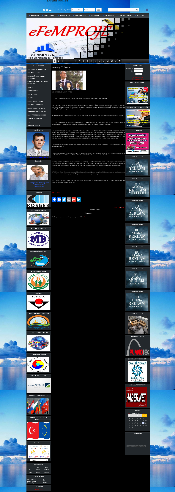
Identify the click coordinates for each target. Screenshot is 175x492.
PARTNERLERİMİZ (34, 125)
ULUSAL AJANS (33, 91)
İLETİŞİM (140, 15)
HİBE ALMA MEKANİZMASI (37, 69)
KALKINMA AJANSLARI (35, 101)
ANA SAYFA (56, 193)
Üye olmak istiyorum (138, 79)
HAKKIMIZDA (49, 15)
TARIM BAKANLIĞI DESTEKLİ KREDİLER (38, 83)
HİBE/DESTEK (65, 15)
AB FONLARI (32, 97)
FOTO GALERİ (110, 15)
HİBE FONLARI (33, 94)
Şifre (132, 71)
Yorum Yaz (116, 207)
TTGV (29, 122)
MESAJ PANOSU (126, 15)
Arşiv (122, 207)
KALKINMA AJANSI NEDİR (36, 108)
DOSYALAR (95, 15)
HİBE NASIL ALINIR (34, 73)
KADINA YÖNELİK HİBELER (37, 115)
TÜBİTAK (31, 87)
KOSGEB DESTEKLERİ (35, 118)
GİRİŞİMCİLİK (80, 15)
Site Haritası (39, 490)
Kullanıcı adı (129, 68)
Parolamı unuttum (138, 77)
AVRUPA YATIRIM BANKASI (37, 111)
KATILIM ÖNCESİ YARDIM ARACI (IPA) (36, 77)
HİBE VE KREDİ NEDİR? (35, 104)
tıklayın (85, 217)
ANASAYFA (35, 15)
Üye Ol (60, 10)
